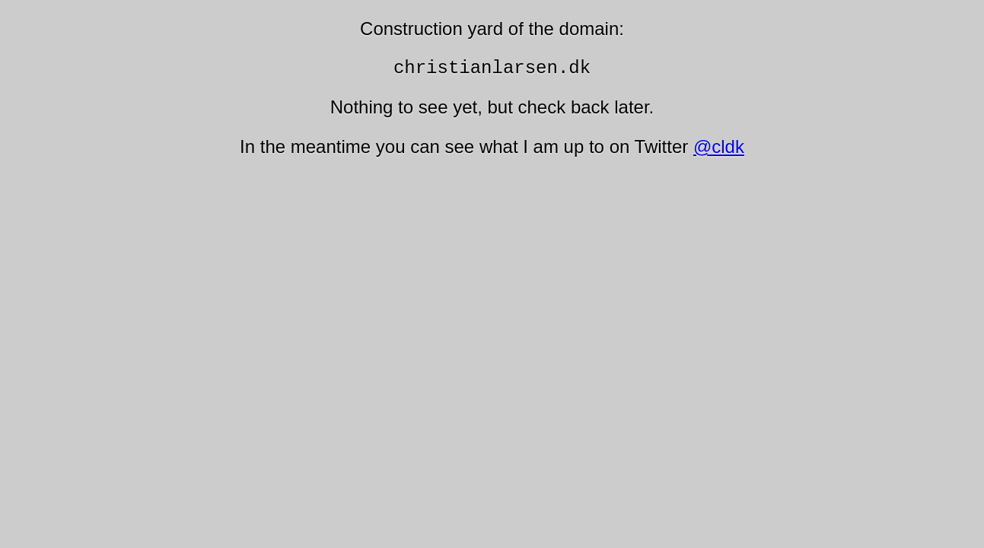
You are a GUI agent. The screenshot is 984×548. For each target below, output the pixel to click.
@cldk (718, 146)
